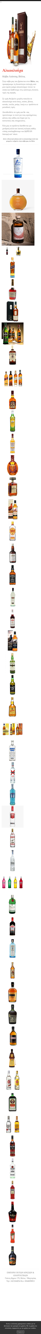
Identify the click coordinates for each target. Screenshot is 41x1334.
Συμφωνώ (20, 1332)
